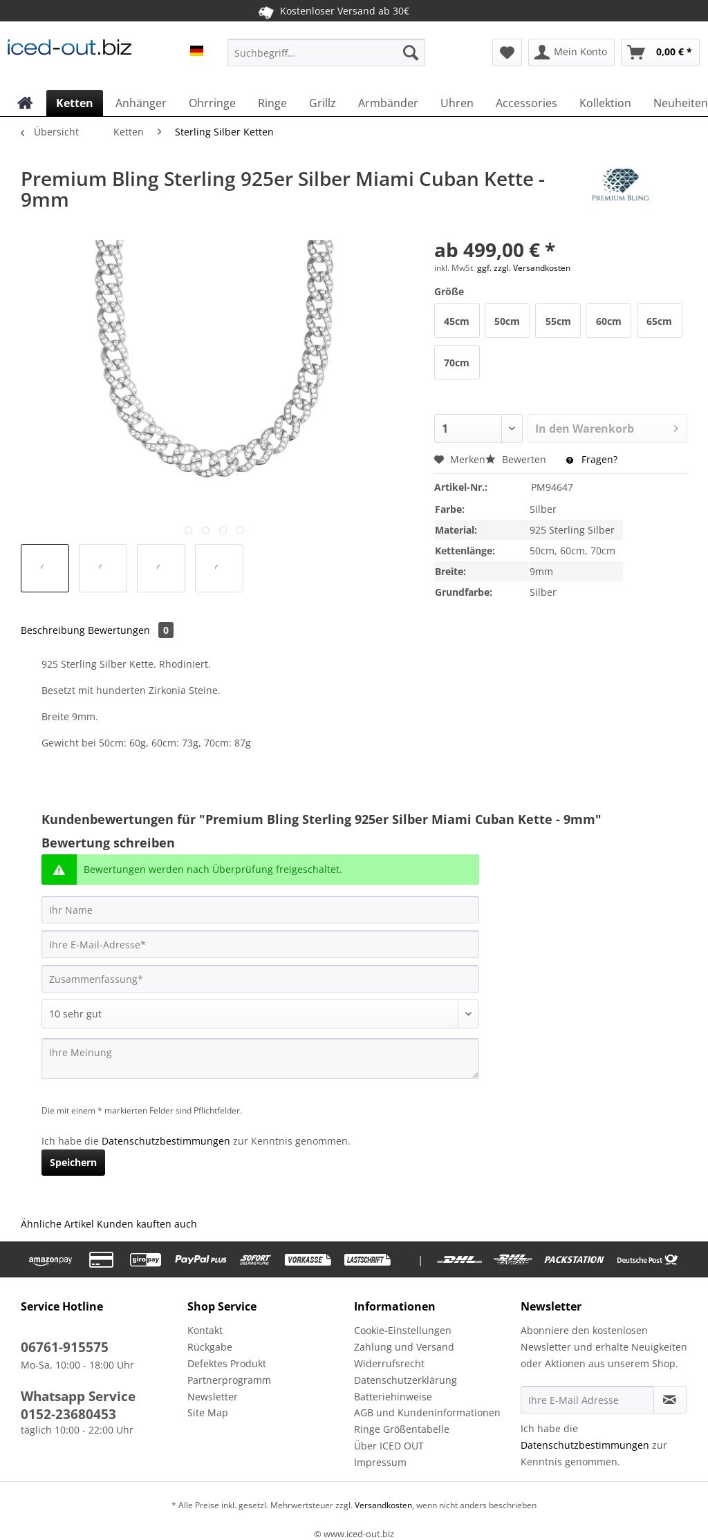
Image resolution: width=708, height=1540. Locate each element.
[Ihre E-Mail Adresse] (587, 1400)
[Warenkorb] (660, 52)
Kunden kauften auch (147, 1223)
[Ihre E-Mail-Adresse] (260, 944)
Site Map (207, 1412)
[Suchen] (410, 52)
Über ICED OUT (389, 1445)
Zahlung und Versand (404, 1346)
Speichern (73, 1162)
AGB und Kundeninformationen (427, 1412)
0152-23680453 (68, 1414)
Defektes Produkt (226, 1363)
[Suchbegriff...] (326, 52)
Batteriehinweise (393, 1396)
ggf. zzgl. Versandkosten (523, 268)
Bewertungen (131, 630)
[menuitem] (326, 59)
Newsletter (212, 1396)
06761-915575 (65, 1347)
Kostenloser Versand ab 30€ (333, 10)
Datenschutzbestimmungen (166, 1140)
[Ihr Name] (260, 909)
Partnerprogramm (229, 1380)
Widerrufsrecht (389, 1363)
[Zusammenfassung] (260, 979)
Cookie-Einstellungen (402, 1330)
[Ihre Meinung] (260, 1058)
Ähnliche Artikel (57, 1223)
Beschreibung (53, 630)
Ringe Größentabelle (401, 1429)
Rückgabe (209, 1346)
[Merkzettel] (507, 52)
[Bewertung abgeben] (260, 1014)
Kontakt (205, 1330)
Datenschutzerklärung (405, 1380)
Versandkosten (382, 1505)
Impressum (380, 1462)
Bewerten (517, 459)
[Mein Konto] (571, 52)
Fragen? (591, 459)
